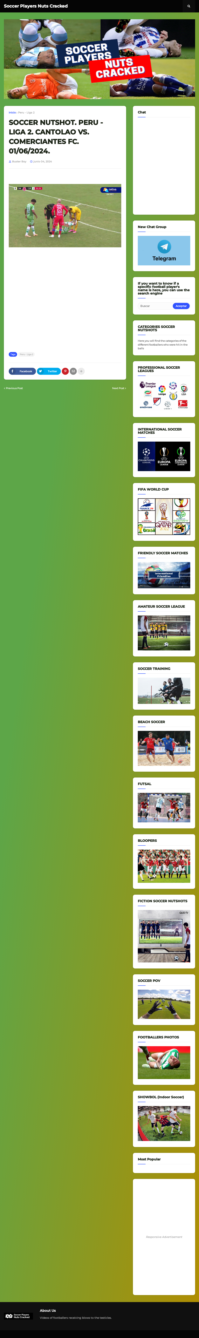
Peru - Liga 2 (26, 112)
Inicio (12, 112)
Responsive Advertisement (164, 1237)
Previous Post (14, 388)
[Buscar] (155, 306)
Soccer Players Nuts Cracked (36, 6)
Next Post (118, 388)
